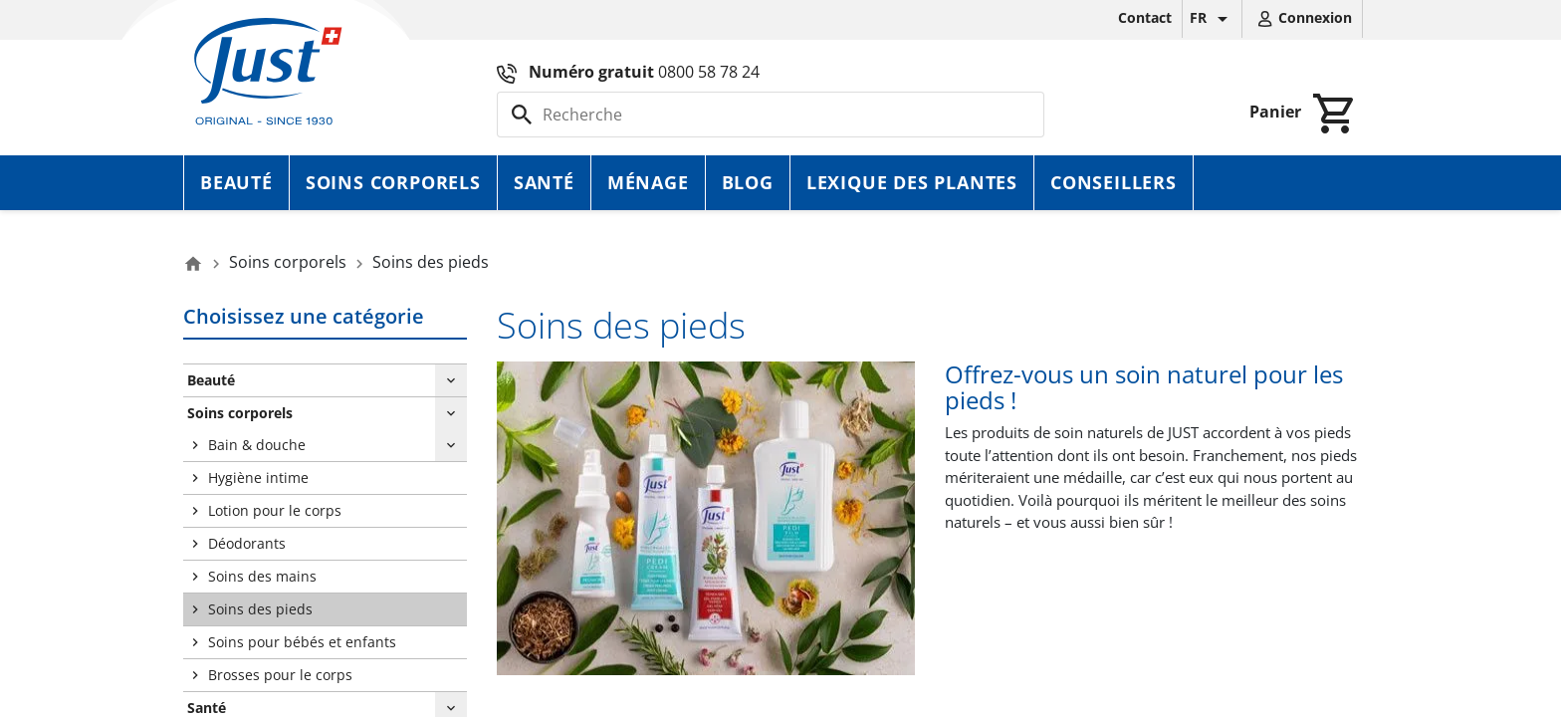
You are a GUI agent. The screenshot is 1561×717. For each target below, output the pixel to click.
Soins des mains (262, 576)
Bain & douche (257, 444)
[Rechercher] (770, 114)
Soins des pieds (260, 608)
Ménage (648, 182)
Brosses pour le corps (280, 674)
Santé (544, 182)
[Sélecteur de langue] (1212, 19)
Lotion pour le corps (274, 510)
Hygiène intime (258, 477)
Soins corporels (393, 182)
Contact (1145, 17)
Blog (748, 182)
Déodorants (247, 543)
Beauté (236, 182)
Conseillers (1113, 182)
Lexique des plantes (911, 182)
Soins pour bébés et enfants (302, 641)
